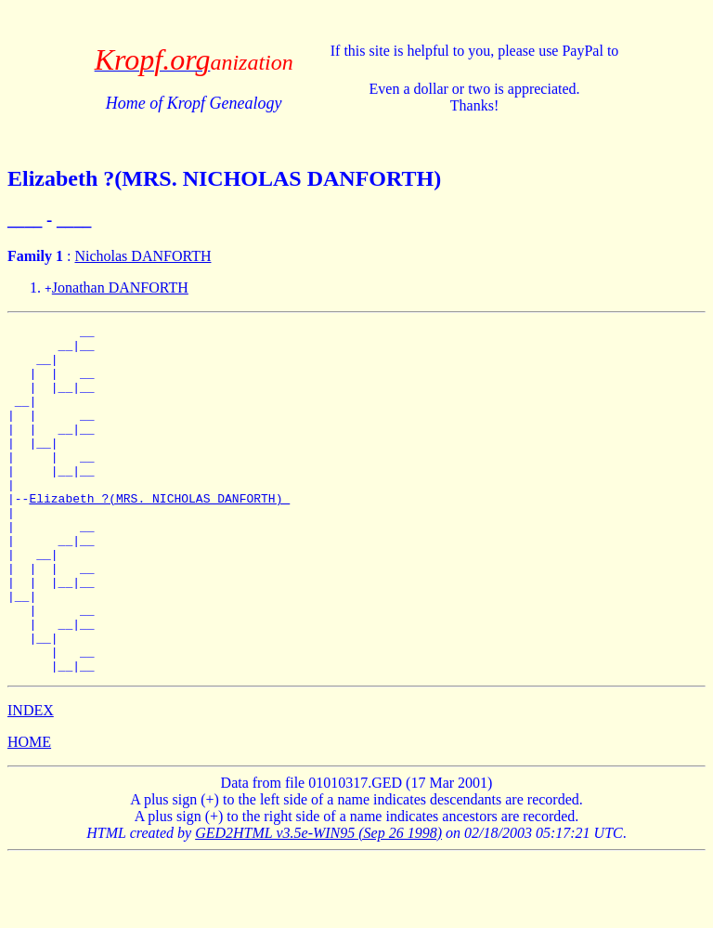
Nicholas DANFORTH (142, 256)
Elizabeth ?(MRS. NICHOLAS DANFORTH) (159, 534)
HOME (29, 811)
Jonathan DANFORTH (120, 287)
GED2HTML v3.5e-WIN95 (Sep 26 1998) (318, 902)
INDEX (30, 780)
